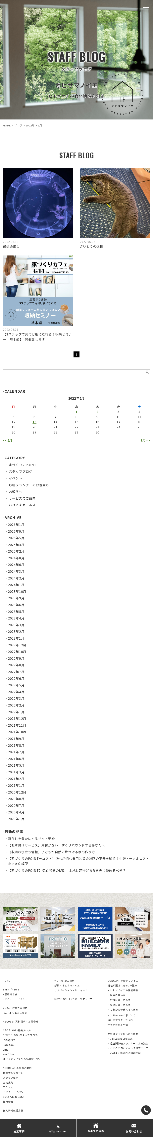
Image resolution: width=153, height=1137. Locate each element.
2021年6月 (16, 758)
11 (139, 416)
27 (34, 432)
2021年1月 (16, 785)
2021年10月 (17, 731)
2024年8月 (16, 558)
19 (14, 427)
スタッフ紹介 (10, 1077)
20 (34, 427)
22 (76, 427)
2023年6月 (16, 604)
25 (139, 427)
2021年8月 (16, 745)
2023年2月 (16, 631)
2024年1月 (16, 584)
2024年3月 (16, 571)
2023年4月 (16, 618)
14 (56, 421)
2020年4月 (16, 812)
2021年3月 (16, 772)
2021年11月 (17, 725)
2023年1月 (16, 638)
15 (76, 421)
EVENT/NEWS (11, 989)
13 (34, 421)
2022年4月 (16, 691)
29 (76, 432)
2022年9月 (16, 658)
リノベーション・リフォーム (70, 990)
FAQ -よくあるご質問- (15, 1012)
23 (98, 427)
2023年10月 (17, 591)
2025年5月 (16, 537)
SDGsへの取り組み (14, 1096)
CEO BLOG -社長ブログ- (17, 1030)
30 (98, 432)
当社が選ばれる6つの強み (122, 985)
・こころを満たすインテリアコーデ (128, 1048)
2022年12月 (17, 645)
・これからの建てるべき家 (123, 1009)
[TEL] (146, 1110)
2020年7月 (16, 805)
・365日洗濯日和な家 (120, 1038)
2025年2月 (16, 551)
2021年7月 (16, 752)
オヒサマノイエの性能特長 (123, 990)
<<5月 (8, 440)
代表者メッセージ (13, 1072)
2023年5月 (16, 611)
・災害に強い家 (117, 995)
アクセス (8, 1087)
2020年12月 (17, 792)
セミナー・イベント (14, 1092)
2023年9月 (16, 598)
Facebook (9, 1044)
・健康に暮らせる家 (119, 999)
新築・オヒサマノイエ (67, 985)
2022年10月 (17, 651)
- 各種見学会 (10, 994)
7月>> (145, 440)
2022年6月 (16, 678)
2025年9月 (16, 531)
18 (139, 421)
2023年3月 (16, 624)
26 (14, 432)
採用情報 (8, 1101)
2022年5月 (16, 685)
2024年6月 (16, 564)
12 (14, 421)
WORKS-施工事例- (65, 980)
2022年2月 (16, 705)
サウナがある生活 (118, 1024)
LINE (5, 1049)
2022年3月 (16, 698)
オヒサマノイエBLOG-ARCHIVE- (21, 1059)
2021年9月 (16, 738)
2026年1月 (16, 524)
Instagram (9, 1039)
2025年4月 (16, 544)
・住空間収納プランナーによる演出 (128, 1043)
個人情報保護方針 (13, 1110)
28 (56, 432)
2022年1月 (16, 711)
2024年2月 (16, 578)
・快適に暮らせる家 (119, 1004)
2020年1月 (16, 818)
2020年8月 (16, 798)
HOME (6, 980)
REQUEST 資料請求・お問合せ (20, 1021)
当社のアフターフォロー (121, 1020)
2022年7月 (16, 671)
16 (98, 421)
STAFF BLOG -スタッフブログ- (20, 1035)
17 (119, 421)
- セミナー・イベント (15, 999)
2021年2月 (16, 778)
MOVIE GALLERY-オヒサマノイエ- (74, 999)
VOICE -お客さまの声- (15, 1007)
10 (119, 416)
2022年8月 (16, 664)
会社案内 (8, 1082)
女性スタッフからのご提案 (123, 1033)
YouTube (8, 1054)
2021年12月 (17, 718)
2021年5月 (16, 765)
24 (119, 427)
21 (56, 427)
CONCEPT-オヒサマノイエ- (123, 980)
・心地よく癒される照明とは (124, 1053)
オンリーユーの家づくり (122, 1015)
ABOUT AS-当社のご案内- (18, 1067)
